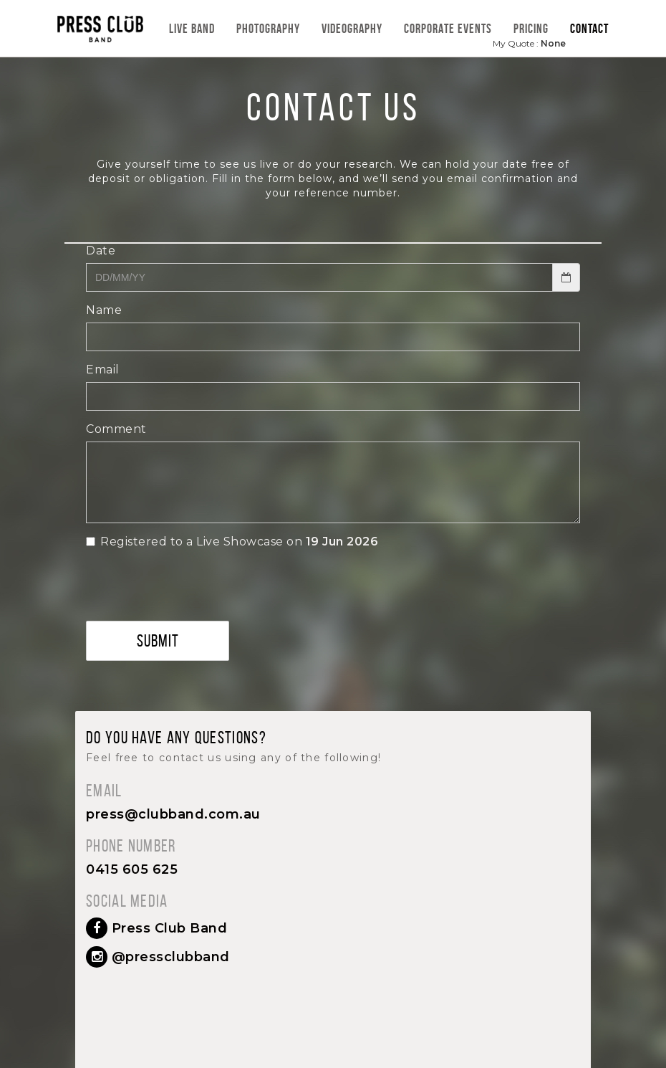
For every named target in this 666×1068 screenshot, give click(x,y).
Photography (268, 29)
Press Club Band (156, 928)
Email (103, 369)
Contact (589, 29)
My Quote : (529, 43)
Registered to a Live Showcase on (232, 541)
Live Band (192, 29)
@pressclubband (158, 957)
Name (104, 310)
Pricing (531, 29)
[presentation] (195, 611)
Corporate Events (448, 29)
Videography (352, 29)
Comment (116, 429)
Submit (158, 640)
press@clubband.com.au (173, 814)
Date (100, 250)
